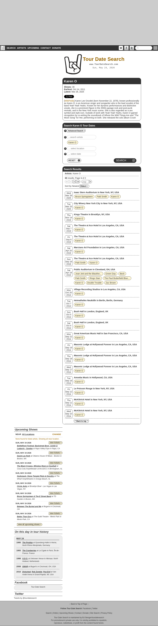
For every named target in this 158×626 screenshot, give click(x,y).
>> (78, 182)
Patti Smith (102, 196)
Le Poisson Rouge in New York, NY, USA (94, 388)
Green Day (111, 273)
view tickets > (56, 443)
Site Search (94, 613)
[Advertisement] (79, 23)
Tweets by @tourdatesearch (25, 598)
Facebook (87, 608)
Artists (21, 48)
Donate (56, 48)
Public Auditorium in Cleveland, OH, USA (94, 269)
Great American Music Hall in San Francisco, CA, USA (101, 333)
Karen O (77, 173)
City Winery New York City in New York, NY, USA (98, 203)
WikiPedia (69, 101)
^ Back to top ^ (81, 421)
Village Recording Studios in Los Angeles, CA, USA (100, 289)
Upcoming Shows (66, 613)
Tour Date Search (38, 587)
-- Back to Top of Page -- (79, 604)
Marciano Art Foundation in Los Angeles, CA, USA (99, 247)
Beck (122, 273)
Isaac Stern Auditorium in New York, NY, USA (96, 192)
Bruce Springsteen (84, 196)
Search (11, 48)
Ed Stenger (86, 617)
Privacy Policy (106, 613)
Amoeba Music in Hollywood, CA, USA (93, 377)
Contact (46, 48)
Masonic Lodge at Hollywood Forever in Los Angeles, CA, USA (105, 344)
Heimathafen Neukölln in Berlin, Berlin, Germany (98, 300)
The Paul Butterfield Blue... (117, 278)
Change (56, 434)
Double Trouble (94, 283)
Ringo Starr (95, 278)
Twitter (95, 608)
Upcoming (33, 48)
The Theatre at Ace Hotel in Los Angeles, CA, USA (99, 225)
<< (67, 182)
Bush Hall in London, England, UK (91, 311)
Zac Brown (111, 283)
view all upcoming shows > (29, 524)
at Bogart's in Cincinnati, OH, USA (39, 566)
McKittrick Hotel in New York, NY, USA (93, 399)
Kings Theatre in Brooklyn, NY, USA (92, 214)
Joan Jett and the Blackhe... (88, 273)
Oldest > (84, 186)
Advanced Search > (76, 131)
